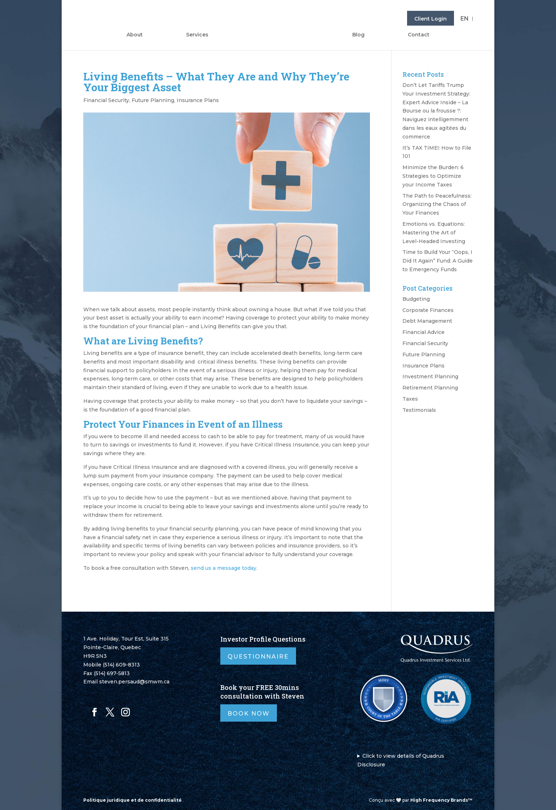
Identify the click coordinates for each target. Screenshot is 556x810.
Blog (358, 35)
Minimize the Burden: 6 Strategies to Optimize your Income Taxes (433, 176)
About (135, 35)
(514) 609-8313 (121, 664)
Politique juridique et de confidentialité (132, 800)
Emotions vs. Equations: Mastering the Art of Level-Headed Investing (433, 233)
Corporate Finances (428, 310)
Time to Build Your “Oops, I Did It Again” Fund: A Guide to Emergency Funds (437, 261)
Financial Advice (423, 332)
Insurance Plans (198, 100)
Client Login (430, 19)
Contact (418, 35)
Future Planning (153, 100)
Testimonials (419, 410)
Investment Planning (430, 376)
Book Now (249, 713)
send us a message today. (224, 568)
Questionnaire (258, 656)
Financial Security (106, 100)
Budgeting (416, 299)
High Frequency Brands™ (441, 800)
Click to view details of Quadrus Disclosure (401, 760)
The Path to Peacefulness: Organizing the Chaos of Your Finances (437, 204)
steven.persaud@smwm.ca (134, 681)
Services (197, 35)
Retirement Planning (430, 387)
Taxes (410, 399)
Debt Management (427, 321)
